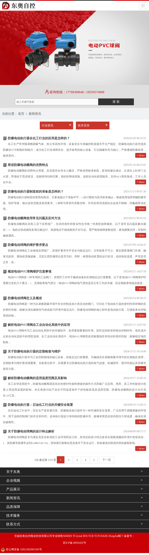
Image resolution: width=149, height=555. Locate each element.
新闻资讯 (35, 113)
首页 (21, 113)
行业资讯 (47, 125)
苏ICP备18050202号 (74, 542)
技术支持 (83, 125)
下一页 (106, 459)
